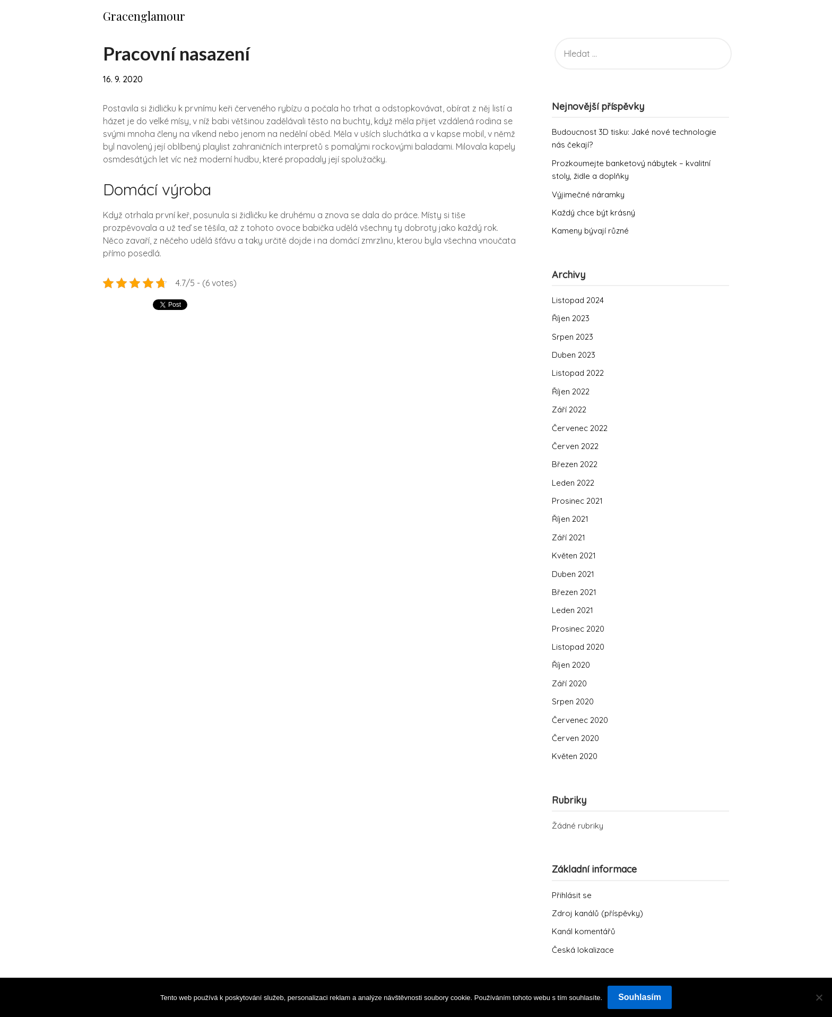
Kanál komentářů (584, 931)
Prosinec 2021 (577, 501)
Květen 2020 (574, 756)
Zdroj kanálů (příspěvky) (597, 913)
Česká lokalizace (583, 950)
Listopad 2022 (578, 373)
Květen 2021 (574, 555)
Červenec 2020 (580, 720)
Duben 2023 (573, 355)
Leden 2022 (573, 483)
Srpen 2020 (573, 701)
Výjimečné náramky (588, 194)
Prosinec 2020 (578, 629)
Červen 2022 (575, 446)
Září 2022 (569, 409)
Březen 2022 (574, 464)
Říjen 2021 (570, 519)
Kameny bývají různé (590, 231)
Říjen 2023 (571, 318)
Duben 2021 (573, 574)
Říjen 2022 (571, 391)
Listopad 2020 (578, 647)
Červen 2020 (575, 738)
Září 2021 (568, 537)
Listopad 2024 (578, 300)
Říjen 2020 (571, 665)
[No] (818, 997)
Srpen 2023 (572, 337)
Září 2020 (569, 683)
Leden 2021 (572, 610)
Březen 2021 (574, 592)
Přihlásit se (572, 895)
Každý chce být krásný (593, 213)
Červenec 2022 (580, 428)
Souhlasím (639, 997)
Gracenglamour (144, 16)
